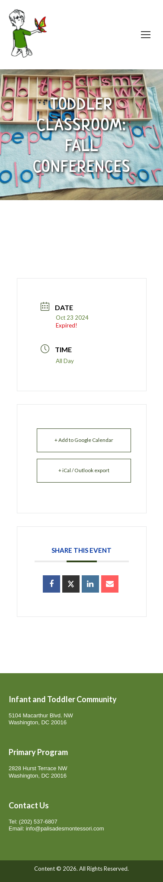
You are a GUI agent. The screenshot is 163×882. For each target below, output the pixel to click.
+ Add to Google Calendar (83, 440)
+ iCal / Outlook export (83, 470)
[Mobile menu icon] (145, 34)
